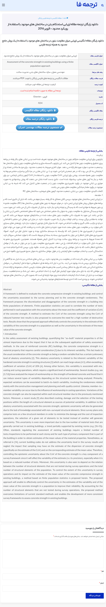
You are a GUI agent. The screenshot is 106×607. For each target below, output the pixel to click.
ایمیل (101, 583)
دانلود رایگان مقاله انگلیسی (40, 110)
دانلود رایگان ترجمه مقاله (40, 119)
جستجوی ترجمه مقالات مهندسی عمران (40, 127)
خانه (65, 18)
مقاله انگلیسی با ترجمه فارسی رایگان (50, 18)
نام (102, 571)
